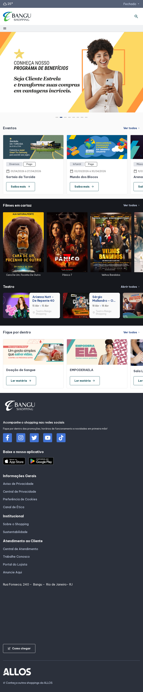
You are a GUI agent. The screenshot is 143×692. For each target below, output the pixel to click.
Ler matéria (21, 381)
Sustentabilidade (15, 532)
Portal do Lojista (15, 564)
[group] (71, 72)
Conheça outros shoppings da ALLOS (28, 683)
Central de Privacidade (19, 491)
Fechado (131, 4)
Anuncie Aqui (12, 572)
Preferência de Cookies (20, 499)
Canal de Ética (13, 507)
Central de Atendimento (20, 549)
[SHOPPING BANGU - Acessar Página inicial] (17, 16)
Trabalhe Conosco (16, 556)
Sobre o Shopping (16, 524)
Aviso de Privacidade (18, 484)
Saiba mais (20, 187)
